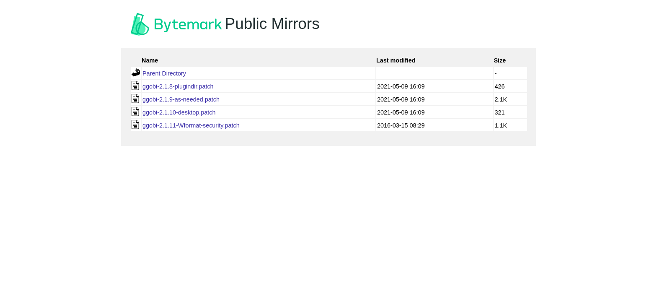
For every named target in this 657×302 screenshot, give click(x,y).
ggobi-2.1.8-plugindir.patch (178, 86)
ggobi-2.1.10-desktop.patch (178, 112)
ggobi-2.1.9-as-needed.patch (181, 99)
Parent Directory (164, 73)
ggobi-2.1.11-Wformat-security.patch (191, 125)
